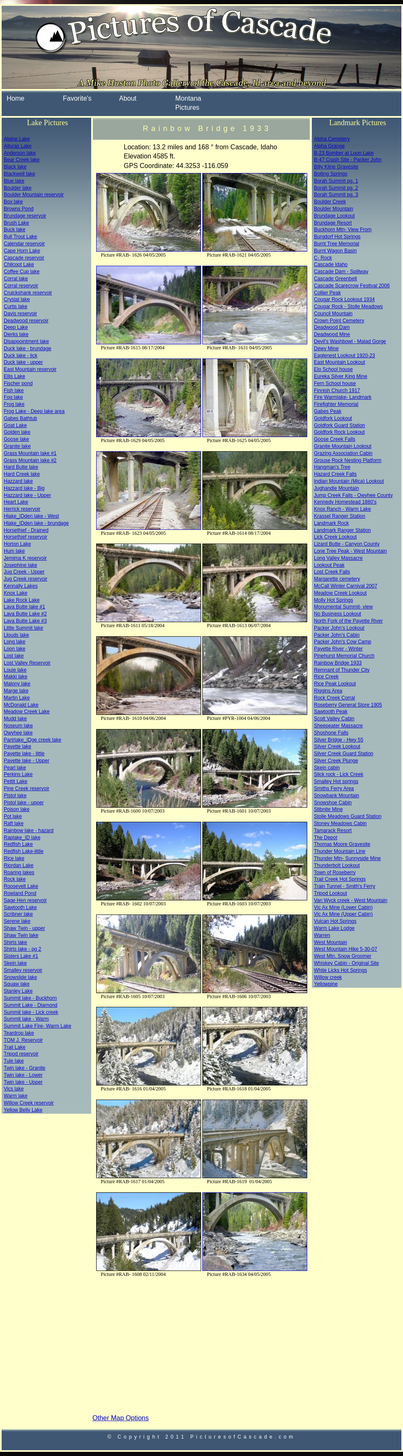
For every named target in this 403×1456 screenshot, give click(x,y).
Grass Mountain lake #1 (30, 453)
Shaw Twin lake (21, 935)
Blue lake (14, 181)
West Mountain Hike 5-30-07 (345, 949)
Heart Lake (16, 502)
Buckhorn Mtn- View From (343, 229)
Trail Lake (14, 1047)
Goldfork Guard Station (339, 425)
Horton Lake (17, 544)
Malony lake (17, 684)
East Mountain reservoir (30, 369)
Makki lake (15, 677)
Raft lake (13, 823)
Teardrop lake (19, 1033)
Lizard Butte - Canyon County (346, 544)
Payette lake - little (24, 753)
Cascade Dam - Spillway (341, 271)
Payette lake (17, 746)
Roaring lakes (19, 872)
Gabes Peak (327, 411)
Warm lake (15, 1096)
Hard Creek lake (22, 474)
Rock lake (15, 879)
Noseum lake (18, 726)
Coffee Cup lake (22, 271)
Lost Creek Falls (332, 572)
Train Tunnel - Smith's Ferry (344, 886)
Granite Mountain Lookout (342, 446)
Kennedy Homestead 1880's (345, 502)
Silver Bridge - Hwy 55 (338, 740)
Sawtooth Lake (20, 907)
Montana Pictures (188, 103)
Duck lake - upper (23, 362)
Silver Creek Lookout (337, 746)
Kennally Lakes (20, 586)
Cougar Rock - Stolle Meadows (348, 306)
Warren (322, 935)
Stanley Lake (18, 991)
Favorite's (77, 98)
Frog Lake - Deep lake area (34, 411)
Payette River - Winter (338, 649)
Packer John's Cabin (337, 635)
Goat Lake (15, 425)
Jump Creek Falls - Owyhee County (353, 495)
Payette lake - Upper (26, 761)
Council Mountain (333, 313)
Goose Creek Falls (334, 439)
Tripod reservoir (21, 1054)
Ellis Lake (14, 376)
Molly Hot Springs (333, 600)
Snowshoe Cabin (333, 803)
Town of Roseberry (335, 872)
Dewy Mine (326, 348)
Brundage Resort (333, 223)
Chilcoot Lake (19, 264)
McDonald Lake (21, 705)
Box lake (13, 202)
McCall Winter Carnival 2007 (345, 586)
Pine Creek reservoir (26, 788)
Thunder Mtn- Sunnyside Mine (347, 858)
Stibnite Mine (328, 809)
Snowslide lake (20, 977)
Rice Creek (326, 677)
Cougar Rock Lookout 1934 (344, 299)
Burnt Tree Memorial (336, 244)
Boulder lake (18, 188)
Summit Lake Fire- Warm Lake (37, 1026)
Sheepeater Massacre (338, 726)
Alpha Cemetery (332, 139)
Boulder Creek (330, 202)
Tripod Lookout (330, 893)
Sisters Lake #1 (21, 956)
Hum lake (14, 551)
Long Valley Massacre (338, 558)
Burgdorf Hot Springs (337, 237)
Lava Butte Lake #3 (25, 621)
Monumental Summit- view (343, 607)
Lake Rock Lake (22, 600)
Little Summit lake (23, 628)
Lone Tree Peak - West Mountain (350, 551)
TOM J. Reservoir (23, 1040)
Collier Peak (327, 293)
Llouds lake (16, 635)
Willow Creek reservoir (29, 1103)
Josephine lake (20, 565)
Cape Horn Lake (22, 251)
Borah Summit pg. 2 (336, 188)
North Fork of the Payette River (348, 621)
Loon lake (14, 649)
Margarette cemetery (337, 579)
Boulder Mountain (333, 209)
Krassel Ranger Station (339, 516)
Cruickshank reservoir (28, 293)
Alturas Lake (18, 146)
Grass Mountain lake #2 (30, 460)
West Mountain (330, 942)
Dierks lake (16, 334)
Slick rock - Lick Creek (338, 774)
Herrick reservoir (22, 509)
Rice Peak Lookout (335, 684)
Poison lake (17, 809)
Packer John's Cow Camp (342, 642)
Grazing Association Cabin (343, 453)
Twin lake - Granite (24, 1068)
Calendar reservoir (24, 244)
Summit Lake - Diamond (30, 1005)
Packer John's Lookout (339, 628)
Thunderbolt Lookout (337, 865)
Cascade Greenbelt (335, 279)
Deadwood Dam (332, 327)
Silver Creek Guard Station (343, 753)
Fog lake (13, 397)
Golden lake (17, 432)
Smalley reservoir (23, 970)
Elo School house (333, 369)
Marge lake (16, 691)
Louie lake (15, 670)
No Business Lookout (337, 614)
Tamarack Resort (333, 830)
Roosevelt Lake (21, 886)
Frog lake (14, 404)
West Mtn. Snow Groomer (342, 956)
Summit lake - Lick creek (31, 1012)
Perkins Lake (18, 774)
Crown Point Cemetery (339, 321)
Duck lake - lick (20, 355)
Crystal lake (17, 299)
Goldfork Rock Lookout (339, 432)
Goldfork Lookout (333, 418)
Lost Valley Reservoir (27, 663)
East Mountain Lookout (339, 362)
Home (16, 98)
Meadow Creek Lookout (340, 593)
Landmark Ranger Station (342, 530)
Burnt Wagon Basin (335, 251)
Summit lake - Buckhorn (30, 998)
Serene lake (17, 921)
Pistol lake (15, 795)
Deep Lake (16, 327)
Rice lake (14, 858)
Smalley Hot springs (336, 781)
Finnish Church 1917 (337, 390)
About (128, 98)
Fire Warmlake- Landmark (342, 397)
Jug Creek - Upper (24, 572)
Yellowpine (326, 984)
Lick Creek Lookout (335, 537)
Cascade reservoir (24, 258)
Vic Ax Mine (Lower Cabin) (343, 907)
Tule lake (14, 1061)
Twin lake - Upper (23, 1082)
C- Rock (323, 258)
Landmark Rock (331, 523)
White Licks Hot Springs (340, 970)
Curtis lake (15, 306)
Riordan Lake (18, 865)
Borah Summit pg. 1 (336, 181)
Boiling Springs (330, 174)
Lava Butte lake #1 (24, 607)
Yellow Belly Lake (23, 1110)
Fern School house (335, 383)
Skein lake (15, 963)
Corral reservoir (21, 286)
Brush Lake (16, 223)
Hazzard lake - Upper (27, 495)
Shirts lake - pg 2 (22, 949)
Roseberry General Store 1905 (348, 705)
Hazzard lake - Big (24, 488)
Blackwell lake (19, 174)
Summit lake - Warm (26, 1019)
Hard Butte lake (21, 467)
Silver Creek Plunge (336, 761)
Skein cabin (327, 768)
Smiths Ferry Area (334, 788)
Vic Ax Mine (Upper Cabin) (343, 914)
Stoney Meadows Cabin (340, 823)
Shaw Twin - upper (24, 928)
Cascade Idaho (331, 264)
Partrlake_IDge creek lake (32, 740)
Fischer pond (18, 383)
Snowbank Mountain (336, 795)
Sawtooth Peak (331, 711)
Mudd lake (15, 719)
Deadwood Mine (332, 334)
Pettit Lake (15, 781)
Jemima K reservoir (25, 558)
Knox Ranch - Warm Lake (342, 509)
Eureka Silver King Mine (340, 376)
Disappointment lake (26, 341)
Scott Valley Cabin (334, 719)
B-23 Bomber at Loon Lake (343, 153)
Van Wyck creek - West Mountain (350, 900)
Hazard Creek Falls (335, 474)
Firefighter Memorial (336, 404)
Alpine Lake (17, 139)
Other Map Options (120, 1417)
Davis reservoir (20, 313)
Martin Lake (17, 698)
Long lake (14, 642)
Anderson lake (20, 153)
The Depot (325, 837)
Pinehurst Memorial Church (344, 656)
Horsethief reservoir (25, 537)
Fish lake (14, 390)
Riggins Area (328, 691)
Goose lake (16, 439)
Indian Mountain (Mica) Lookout (349, 481)
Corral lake (16, 279)
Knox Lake (15, 593)
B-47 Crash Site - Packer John (347, 160)
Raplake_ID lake (22, 837)
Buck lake (14, 229)
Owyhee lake (18, 733)
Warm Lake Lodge (334, 928)
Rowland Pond (20, 893)
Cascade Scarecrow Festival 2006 (352, 286)
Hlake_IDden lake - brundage (36, 523)
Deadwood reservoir (26, 321)
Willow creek (328, 977)
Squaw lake (17, 984)
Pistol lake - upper (24, 803)
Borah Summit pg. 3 (336, 195)
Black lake (15, 167)
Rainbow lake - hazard (28, 830)
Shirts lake (15, 942)
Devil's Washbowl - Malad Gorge (350, 341)
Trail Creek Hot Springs (340, 879)
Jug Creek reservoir (25, 579)
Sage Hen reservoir (25, 900)
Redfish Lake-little (23, 851)
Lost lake (14, 656)
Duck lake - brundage (27, 348)
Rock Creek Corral (334, 698)
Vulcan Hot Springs (335, 921)
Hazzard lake (18, 481)
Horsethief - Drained (26, 530)
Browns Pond (18, 209)
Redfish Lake (18, 844)
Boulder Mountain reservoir (34, 195)
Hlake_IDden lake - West (31, 516)
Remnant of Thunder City (342, 670)
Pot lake (13, 816)
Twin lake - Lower (23, 1075)
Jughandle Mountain (336, 488)
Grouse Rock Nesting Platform (347, 460)
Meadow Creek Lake (27, 711)
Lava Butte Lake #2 (25, 614)
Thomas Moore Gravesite (342, 844)
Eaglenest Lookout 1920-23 (344, 355)
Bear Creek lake (22, 160)
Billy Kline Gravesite (336, 167)
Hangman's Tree (332, 467)
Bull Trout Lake (20, 237)
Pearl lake (15, 768)
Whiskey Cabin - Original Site (346, 963)
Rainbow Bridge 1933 (338, 663)
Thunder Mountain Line (339, 851)
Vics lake (14, 1089)
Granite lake (17, 446)
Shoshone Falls (331, 733)
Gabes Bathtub (20, 418)
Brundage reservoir (25, 216)
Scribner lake (18, 914)
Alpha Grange (329, 146)
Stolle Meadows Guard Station (347, 816)
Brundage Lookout (334, 216)
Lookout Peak (329, 565)
